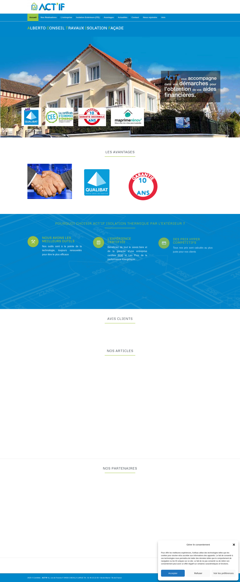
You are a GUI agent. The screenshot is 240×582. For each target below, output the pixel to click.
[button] (233, 544)
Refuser (198, 573)
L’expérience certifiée (119, 249)
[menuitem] (32, 17)
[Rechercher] (211, 17)
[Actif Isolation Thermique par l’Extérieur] (47, 6)
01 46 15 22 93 (93, 578)
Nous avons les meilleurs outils (58, 243)
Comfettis (36, 578)
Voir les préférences (223, 573)
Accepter (172, 573)
